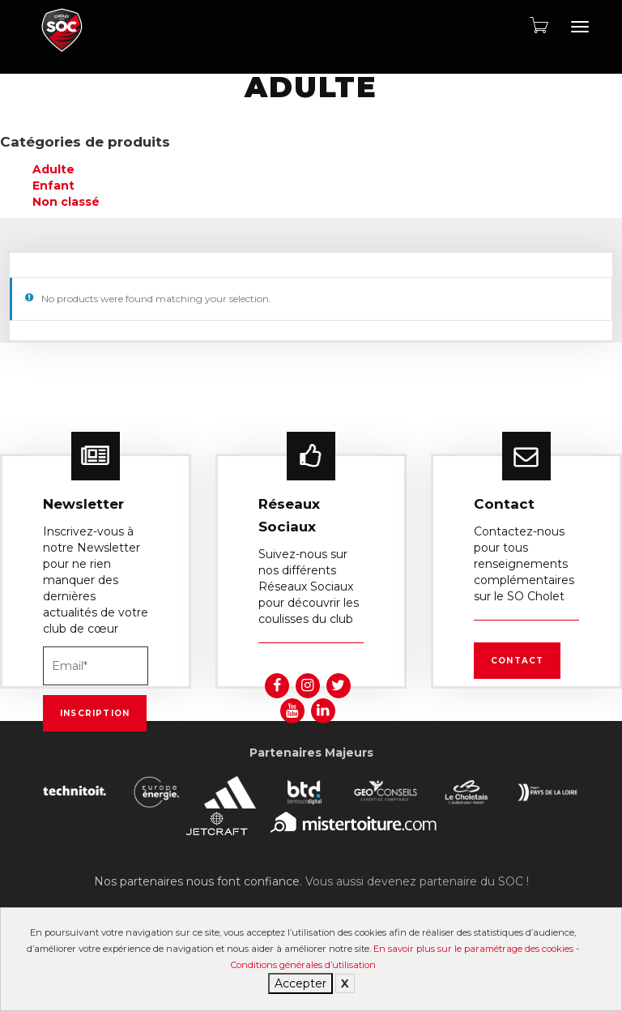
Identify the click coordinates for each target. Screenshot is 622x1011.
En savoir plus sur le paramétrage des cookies (473, 948)
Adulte (53, 169)
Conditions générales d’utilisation (303, 964)
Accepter (300, 983)
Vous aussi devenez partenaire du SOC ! (417, 881)
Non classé (66, 201)
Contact (517, 660)
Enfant (53, 185)
